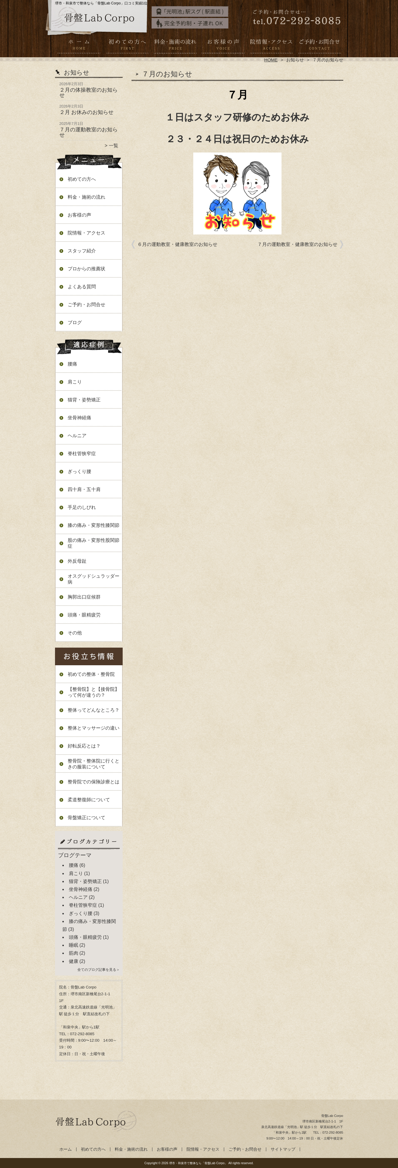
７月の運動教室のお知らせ (88, 132)
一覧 (113, 145)
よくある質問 (82, 286)
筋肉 (73, 953)
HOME (271, 59)
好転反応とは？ (84, 745)
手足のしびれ (82, 507)
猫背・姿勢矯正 (84, 399)
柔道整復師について (89, 799)
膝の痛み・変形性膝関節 (93, 525)
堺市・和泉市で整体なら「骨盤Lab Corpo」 (198, 1163)
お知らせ (295, 59)
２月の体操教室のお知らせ (88, 92)
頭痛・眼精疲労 (84, 614)
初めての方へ (127, 45)
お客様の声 (223, 45)
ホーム (79, 45)
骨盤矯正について (86, 817)
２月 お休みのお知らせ (86, 112)
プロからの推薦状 (86, 268)
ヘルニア (77, 435)
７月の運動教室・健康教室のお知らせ (297, 244)
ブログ (75, 322)
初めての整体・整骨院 (91, 674)
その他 (75, 632)
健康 (73, 961)
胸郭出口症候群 (84, 596)
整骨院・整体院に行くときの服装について (93, 763)
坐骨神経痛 (79, 417)
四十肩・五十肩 (84, 489)
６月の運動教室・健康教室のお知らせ (177, 244)
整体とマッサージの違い (93, 727)
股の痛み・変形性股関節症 (93, 543)
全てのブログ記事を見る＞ (98, 970)
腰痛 (72, 363)
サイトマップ (283, 1149)
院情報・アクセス (271, 45)
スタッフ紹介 (82, 250)
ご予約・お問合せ (319, 45)
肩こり (75, 381)
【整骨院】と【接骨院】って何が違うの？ (93, 692)
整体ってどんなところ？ (93, 710)
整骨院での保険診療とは (93, 781)
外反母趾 (77, 561)
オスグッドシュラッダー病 (93, 579)
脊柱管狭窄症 (82, 453)
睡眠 (73, 945)
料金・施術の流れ (175, 45)
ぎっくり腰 (79, 471)
